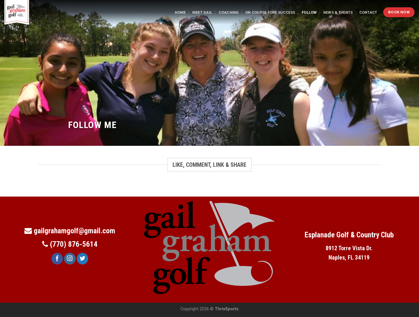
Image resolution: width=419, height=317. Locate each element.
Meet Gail (202, 12)
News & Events (338, 12)
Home (180, 12)
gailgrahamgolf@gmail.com (74, 230)
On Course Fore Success (270, 12)
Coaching (229, 12)
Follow (309, 12)
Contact (368, 12)
